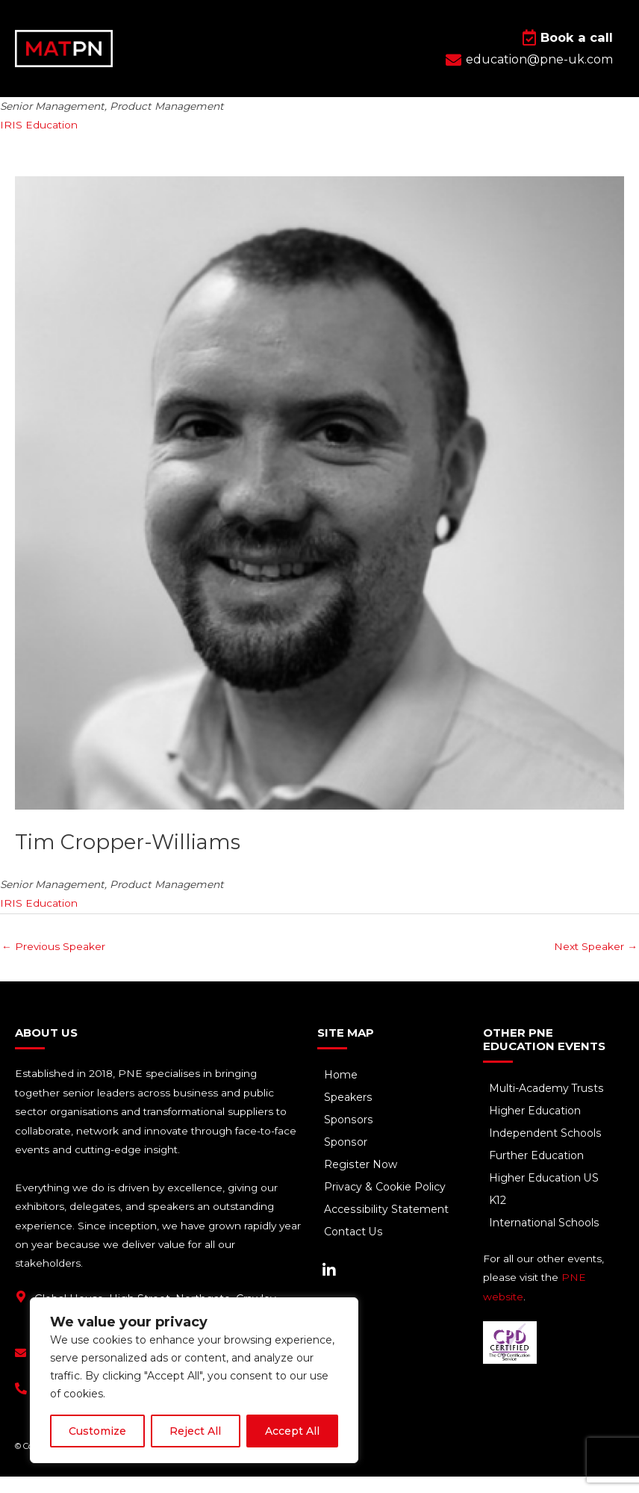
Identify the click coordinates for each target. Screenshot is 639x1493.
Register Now (361, 1181)
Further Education (537, 1172)
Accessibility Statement (386, 1226)
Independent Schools (546, 1150)
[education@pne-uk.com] (20, 1369)
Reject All (195, 1431)
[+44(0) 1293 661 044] (21, 1405)
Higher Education (536, 1128)
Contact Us (354, 1248)
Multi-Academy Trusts (547, 1105)
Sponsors (349, 1136)
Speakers (349, 1114)
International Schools (545, 1240)
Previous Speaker (53, 963)
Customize (97, 1431)
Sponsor (346, 1159)
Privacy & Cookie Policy (385, 1204)
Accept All (292, 1431)
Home (341, 1092)
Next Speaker (596, 963)
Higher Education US (545, 1195)
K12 (499, 1217)
